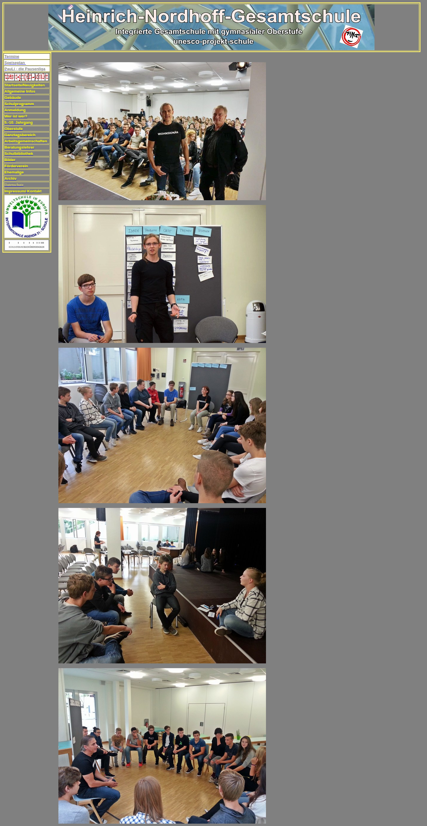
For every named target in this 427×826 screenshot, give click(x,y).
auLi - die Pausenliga (26, 69)
